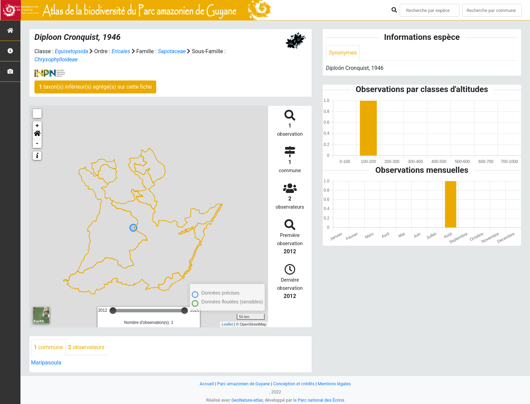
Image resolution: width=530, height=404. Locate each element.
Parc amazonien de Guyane (243, 383)
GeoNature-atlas (247, 400)
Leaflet (227, 324)
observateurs (86, 347)
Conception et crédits (293, 383)
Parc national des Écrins (321, 400)
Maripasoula (46, 362)
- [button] (37, 143)
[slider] (112, 310)
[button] (37, 134)
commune (48, 347)
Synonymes (343, 52)
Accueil (207, 383)
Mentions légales (334, 383)
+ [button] (37, 126)
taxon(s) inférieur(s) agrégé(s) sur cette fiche (95, 87)
